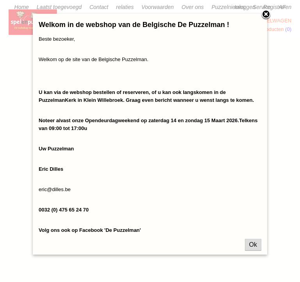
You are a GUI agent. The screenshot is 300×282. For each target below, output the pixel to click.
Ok (253, 244)
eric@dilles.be (55, 189)
